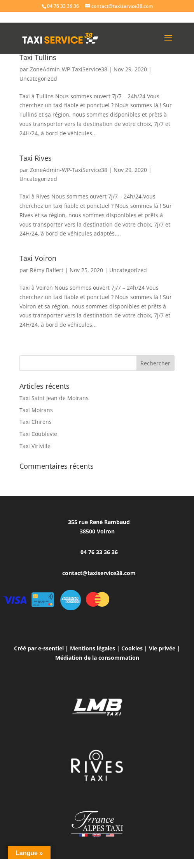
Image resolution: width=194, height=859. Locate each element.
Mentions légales (92, 648)
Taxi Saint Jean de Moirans (54, 398)
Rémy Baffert (46, 270)
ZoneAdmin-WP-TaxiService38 (68, 69)
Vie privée (162, 648)
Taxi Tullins (37, 57)
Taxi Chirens (35, 421)
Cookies (132, 648)
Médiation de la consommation (97, 657)
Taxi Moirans (36, 410)
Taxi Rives (35, 158)
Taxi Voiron (37, 258)
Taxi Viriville (35, 446)
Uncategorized (38, 78)
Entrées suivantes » (149, 350)
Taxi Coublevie (38, 433)
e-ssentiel (51, 648)
